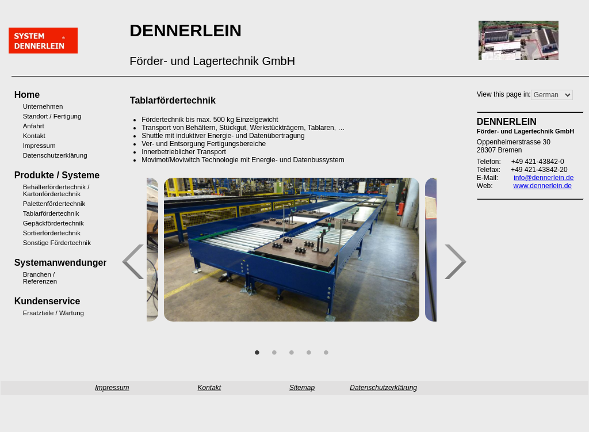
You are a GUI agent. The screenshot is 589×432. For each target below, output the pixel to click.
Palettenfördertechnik (38, 203)
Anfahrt (33, 126)
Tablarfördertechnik (38, 213)
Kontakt (34, 135)
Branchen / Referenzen (38, 278)
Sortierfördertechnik (38, 233)
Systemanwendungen (30, 262)
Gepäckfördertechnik (38, 223)
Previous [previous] (137, 262)
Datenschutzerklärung (38, 155)
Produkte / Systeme (30, 175)
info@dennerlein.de (543, 178)
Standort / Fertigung (38, 116)
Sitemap (302, 388)
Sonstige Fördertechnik (38, 242)
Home (27, 95)
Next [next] (460, 262)
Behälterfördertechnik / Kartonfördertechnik (38, 190)
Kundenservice (30, 301)
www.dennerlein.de (543, 186)
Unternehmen (38, 106)
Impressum (38, 145)
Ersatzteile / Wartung (38, 312)
